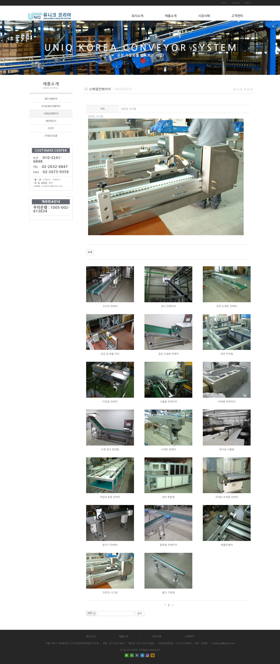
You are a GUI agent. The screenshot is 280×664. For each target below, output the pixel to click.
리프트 (51, 128)
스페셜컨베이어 (50, 113)
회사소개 (137, 16)
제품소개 (171, 16)
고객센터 (237, 16)
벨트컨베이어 (51, 98)
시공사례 (204, 16)
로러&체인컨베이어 (50, 106)
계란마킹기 (51, 121)
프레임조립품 (51, 135)
